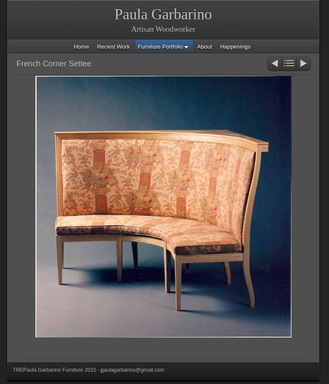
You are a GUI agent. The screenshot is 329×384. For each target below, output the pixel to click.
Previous (274, 64)
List (289, 64)
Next (304, 64)
